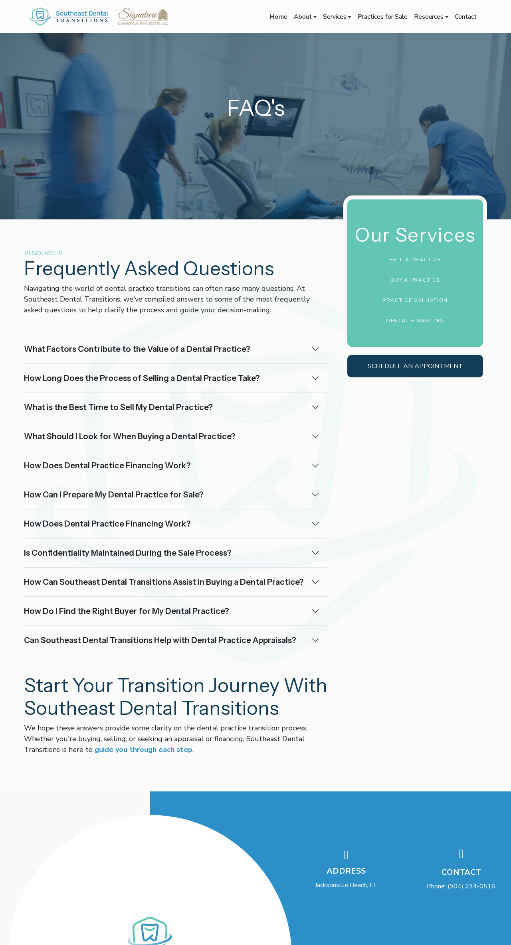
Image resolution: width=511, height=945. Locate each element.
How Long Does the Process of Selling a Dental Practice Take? (142, 378)
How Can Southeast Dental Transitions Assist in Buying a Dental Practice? (164, 582)
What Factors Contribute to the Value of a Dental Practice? (137, 349)
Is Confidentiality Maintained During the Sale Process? (128, 553)
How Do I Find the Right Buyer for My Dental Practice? (126, 611)
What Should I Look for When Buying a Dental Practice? (130, 436)
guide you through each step (143, 749)
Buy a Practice (415, 280)
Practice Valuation (415, 300)
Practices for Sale (383, 16)
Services (335, 16)
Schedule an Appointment (415, 366)
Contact (466, 16)
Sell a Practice (415, 259)
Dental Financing (415, 320)
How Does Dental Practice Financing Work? (107, 465)
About (303, 16)
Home (278, 16)
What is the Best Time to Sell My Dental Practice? (118, 407)
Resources (429, 16)
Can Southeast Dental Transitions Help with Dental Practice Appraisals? (160, 640)
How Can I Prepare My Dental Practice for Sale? (114, 494)
